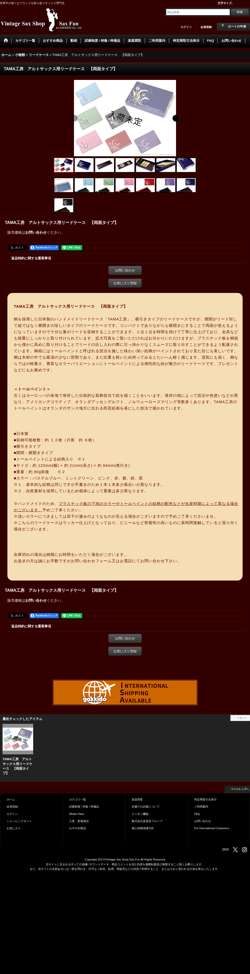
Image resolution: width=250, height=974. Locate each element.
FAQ (197, 813)
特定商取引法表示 (205, 799)
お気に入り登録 (125, 283)
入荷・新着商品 (79, 821)
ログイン (186, 27)
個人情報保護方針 (143, 828)
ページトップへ (240, 789)
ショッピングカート (19, 821)
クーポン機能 (140, 813)
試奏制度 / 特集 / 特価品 (84, 806)
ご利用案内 (201, 806)
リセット (242, 717)
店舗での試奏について (146, 806)
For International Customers (211, 828)
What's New (76, 813)
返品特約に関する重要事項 (31, 258)
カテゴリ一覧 (77, 799)
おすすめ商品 (77, 828)
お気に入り (14, 828)
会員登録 (206, 27)
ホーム (11, 799)
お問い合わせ (36, 232)
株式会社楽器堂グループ (147, 821)
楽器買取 (137, 799)
